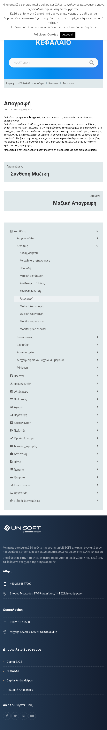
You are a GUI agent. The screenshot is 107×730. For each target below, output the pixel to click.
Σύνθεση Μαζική (30, 174)
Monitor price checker (33, 329)
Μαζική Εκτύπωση (31, 275)
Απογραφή (68, 83)
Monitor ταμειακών (32, 321)
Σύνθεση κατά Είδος (32, 283)
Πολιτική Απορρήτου (20, 689)
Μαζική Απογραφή (74, 203)
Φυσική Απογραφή (31, 313)
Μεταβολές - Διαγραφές (35, 260)
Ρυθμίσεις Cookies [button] (46, 34)
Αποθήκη (39, 83)
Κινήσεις (53, 83)
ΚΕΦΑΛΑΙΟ (24, 83)
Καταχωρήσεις (29, 253)
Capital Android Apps (20, 680)
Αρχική (10, 83)
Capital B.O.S (14, 661)
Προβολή (25, 268)
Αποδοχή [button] (67, 34)
